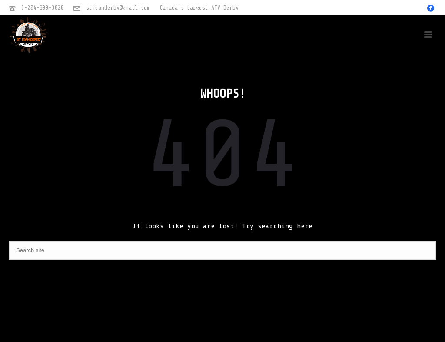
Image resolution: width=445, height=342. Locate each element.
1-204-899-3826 (42, 7)
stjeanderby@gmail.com (118, 7)
